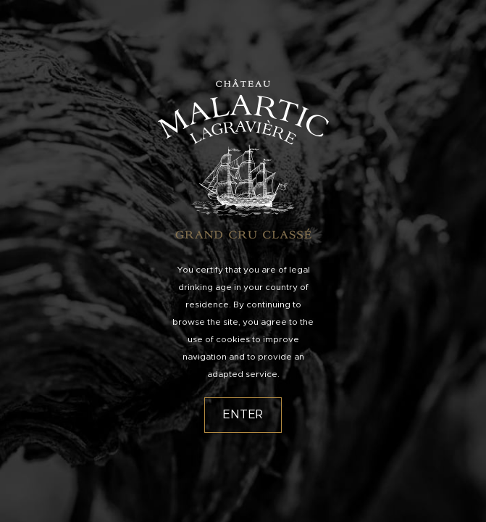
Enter (243, 414)
